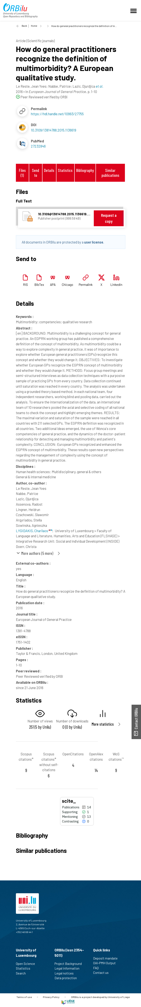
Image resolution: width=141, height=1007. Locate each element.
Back (24, 25)
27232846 (38, 146)
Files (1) (22, 173)
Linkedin (116, 284)
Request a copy (109, 218)
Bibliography (85, 170)
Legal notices (66, 973)
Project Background (70, 964)
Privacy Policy (51, 996)
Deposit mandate (107, 958)
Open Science (27, 964)
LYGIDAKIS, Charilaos (34, 531)
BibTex (39, 284)
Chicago (67, 284)
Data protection (67, 978)
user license (93, 242)
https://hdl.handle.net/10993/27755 (57, 114)
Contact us (102, 973)
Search (22, 973)
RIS (25, 284)
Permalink (85, 284)
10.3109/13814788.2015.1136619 (53, 130)
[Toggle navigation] (134, 10)
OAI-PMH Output (106, 963)
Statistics (65, 170)
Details (49, 170)
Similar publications (110, 173)
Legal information (69, 968)
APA (53, 284)
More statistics (103, 724)
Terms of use (24, 996)
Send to (35, 173)
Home (34, 25)
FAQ (97, 968)
